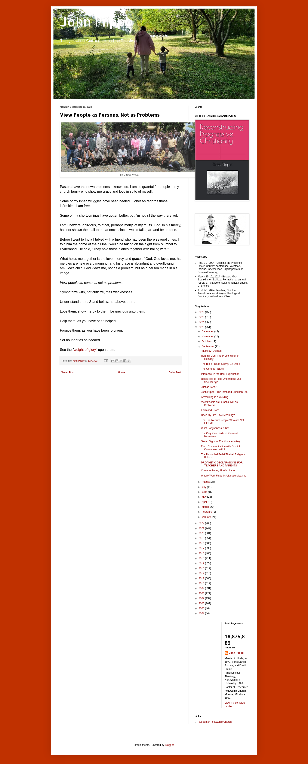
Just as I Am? (208, 387)
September (208, 346)
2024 (202, 321)
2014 (202, 563)
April (204, 501)
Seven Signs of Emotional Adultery (220, 441)
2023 (202, 327)
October (207, 341)
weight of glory (85, 349)
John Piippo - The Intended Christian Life (224, 391)
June (205, 491)
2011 (202, 578)
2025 (202, 317)
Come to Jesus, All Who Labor (218, 470)
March (206, 506)
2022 (202, 523)
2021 (202, 528)
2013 (202, 568)
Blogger (169, 744)
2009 (202, 588)
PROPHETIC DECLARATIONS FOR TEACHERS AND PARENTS (222, 464)
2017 (202, 548)
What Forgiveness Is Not (215, 428)
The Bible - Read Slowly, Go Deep (220, 363)
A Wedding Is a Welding (214, 397)
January (207, 516)
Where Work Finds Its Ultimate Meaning (223, 475)
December (208, 331)
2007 (202, 598)
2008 (202, 593)
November (208, 336)
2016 (202, 553)
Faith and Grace (210, 410)
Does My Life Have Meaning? (218, 415)
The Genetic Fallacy (212, 368)
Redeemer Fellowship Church (215, 721)
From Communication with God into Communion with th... (221, 448)
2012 (202, 573)
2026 (202, 312)
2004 (202, 613)
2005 (202, 608)
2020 (202, 533)
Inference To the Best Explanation (220, 373)
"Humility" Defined (211, 350)
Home (121, 372)
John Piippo (96, 21)
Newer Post (67, 372)
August (206, 481)
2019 (202, 538)
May (204, 496)
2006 (202, 603)
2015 (202, 558)
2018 (202, 543)
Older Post (175, 372)
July (204, 487)
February (207, 511)
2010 (202, 583)
